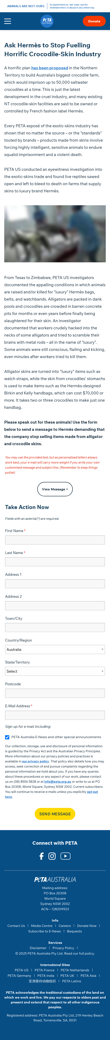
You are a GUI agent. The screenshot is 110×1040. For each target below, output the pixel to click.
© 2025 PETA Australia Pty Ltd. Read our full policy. (55, 953)
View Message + (55, 489)
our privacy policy (35, 761)
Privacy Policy (63, 948)
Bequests (74, 931)
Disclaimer (38, 948)
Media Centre (41, 926)
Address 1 (13, 574)
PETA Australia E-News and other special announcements (56, 737)
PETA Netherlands (75, 970)
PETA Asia (88, 975)
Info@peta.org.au (57, 782)
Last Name (14, 552)
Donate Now (86, 926)
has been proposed (49, 67)
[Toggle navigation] (7, 21)
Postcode (13, 684)
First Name (14, 530)
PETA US (21, 970)
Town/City (13, 618)
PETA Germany (19, 975)
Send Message (55, 813)
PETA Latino (71, 981)
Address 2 (13, 596)
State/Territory (17, 662)
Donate (94, 21)
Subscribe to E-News (44, 931)
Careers (65, 926)
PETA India (45, 975)
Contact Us (16, 926)
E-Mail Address (17, 706)
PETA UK (67, 975)
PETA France (45, 970)
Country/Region (18, 640)
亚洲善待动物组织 (42, 981)
